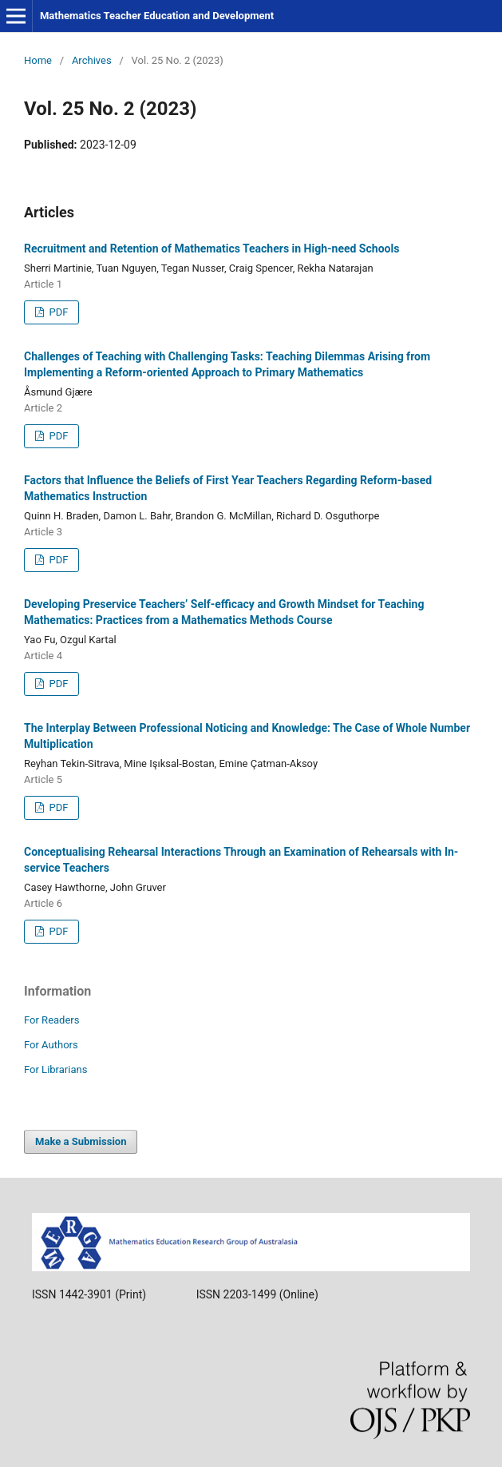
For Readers (52, 1020)
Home (38, 60)
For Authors (51, 1045)
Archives (92, 60)
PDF (57, 312)
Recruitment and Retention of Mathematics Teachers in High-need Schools (211, 248)
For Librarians (55, 1069)
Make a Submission (80, 1141)
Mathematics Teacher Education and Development (157, 16)
